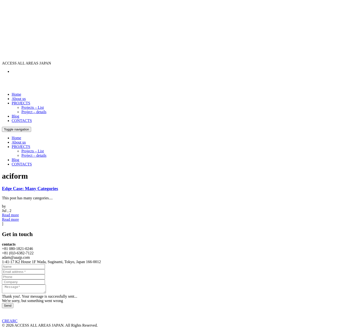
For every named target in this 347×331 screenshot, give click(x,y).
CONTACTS (22, 121)
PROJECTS (21, 103)
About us (19, 99)
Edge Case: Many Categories (30, 188)
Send (7, 307)
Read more (10, 215)
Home (16, 94)
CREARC (9, 322)
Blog (15, 116)
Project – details (33, 112)
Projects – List (32, 107)
